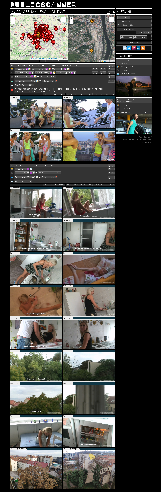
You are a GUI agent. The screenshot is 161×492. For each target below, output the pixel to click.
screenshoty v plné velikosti (54, 94)
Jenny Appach (38, 69)
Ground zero (62, 61)
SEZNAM (30, 11)
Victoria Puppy (21, 73)
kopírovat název (72, 94)
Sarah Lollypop (63, 73)
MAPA (16, 11)
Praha (54, 61)
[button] (53, 45)
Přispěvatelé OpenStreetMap (48, 58)
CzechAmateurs (22, 173)
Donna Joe (20, 69)
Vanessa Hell (57, 69)
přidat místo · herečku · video (103, 94)
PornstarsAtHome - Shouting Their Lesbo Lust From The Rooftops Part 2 (46, 65)
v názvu (139, 32)
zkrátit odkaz (134, 43)
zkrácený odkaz (85, 94)
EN (113, 12)
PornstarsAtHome (23, 76)
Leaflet (34, 58)
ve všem (147, 32)
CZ (108, 12)
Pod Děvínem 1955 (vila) (25, 81)
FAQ (43, 11)
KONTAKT (57, 11)
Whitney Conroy (42, 73)
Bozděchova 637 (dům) (25, 177)
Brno (48, 61)
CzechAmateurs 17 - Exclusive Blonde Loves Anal (35, 165)
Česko (42, 61)
